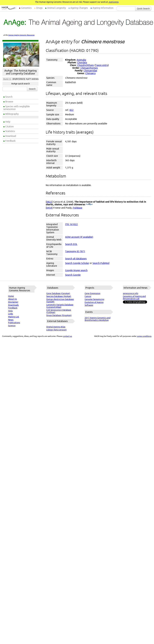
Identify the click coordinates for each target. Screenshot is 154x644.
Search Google (73, 274)
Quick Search (143, 8)
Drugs (39, 7)
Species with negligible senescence (16, 107)
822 (71, 110)
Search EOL (71, 244)
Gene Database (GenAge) (58, 293)
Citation (9, 126)
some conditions (144, 336)
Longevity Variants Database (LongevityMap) (59, 306)
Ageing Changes (79, 7)
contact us (67, 336)
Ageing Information (102, 7)
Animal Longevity (56, 7)
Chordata (82, 62)
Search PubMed (100, 263)
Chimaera (90, 73)
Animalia (81, 59)
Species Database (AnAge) (58, 296)
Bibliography (12, 113)
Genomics (26, 7)
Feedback (10, 140)
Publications (14, 322)
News (10, 320)
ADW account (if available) (79, 237)
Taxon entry (101, 65)
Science (11, 325)
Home (11, 296)
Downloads (13, 305)
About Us (12, 299)
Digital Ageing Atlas (55, 327)
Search (8, 96)
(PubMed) (89, 204)
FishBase (77, 207)
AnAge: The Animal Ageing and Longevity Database (20, 72)
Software (89, 305)
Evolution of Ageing (94, 302)
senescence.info (130, 293)
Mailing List (13, 317)
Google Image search (76, 270)
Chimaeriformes (89, 67)
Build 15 (7, 79)
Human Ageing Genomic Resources (21, 35)
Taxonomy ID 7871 (75, 251)
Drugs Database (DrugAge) (59, 315)
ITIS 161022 (71, 224)
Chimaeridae (90, 70)
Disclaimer (13, 302)
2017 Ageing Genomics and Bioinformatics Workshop (97, 319)
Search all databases (76, 258)
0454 (49, 207)
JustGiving (113, 2)
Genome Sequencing (94, 299)
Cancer (88, 296)
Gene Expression (92, 293)
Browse (9, 101)
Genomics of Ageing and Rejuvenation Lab (134, 297)
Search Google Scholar (77, 263)
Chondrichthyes (85, 65)
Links (10, 314)
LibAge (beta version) (56, 330)
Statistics (10, 131)
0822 (49, 201)
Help (7, 121)
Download (10, 136)
